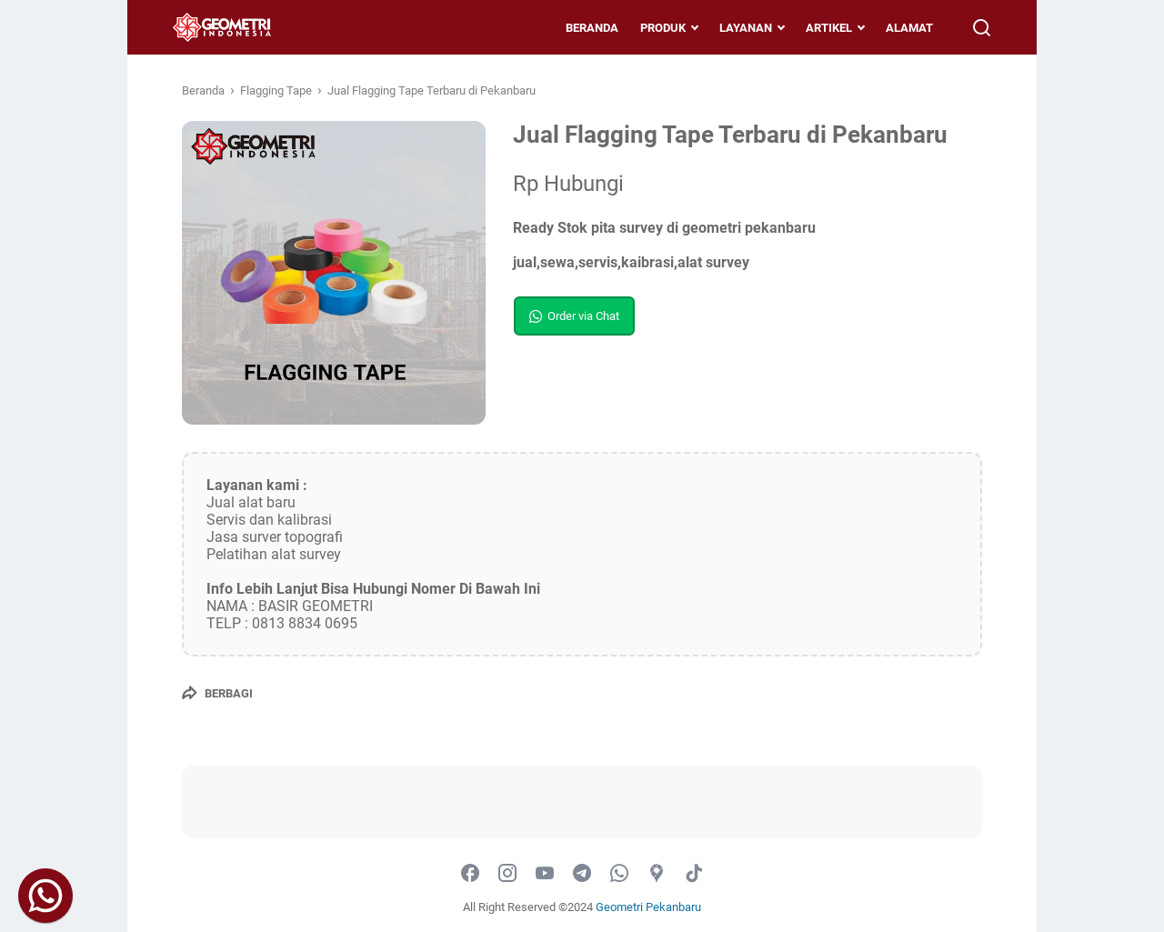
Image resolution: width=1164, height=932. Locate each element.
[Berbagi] (217, 693)
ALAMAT (900, 28)
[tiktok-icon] (693, 873)
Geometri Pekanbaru (648, 907)
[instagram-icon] (507, 873)
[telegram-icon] (582, 873)
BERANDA (583, 28)
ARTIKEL (820, 28)
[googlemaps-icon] (656, 873)
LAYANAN (736, 28)
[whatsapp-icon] (619, 873)
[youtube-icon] (544, 873)
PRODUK (654, 28)
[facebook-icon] (470, 873)
